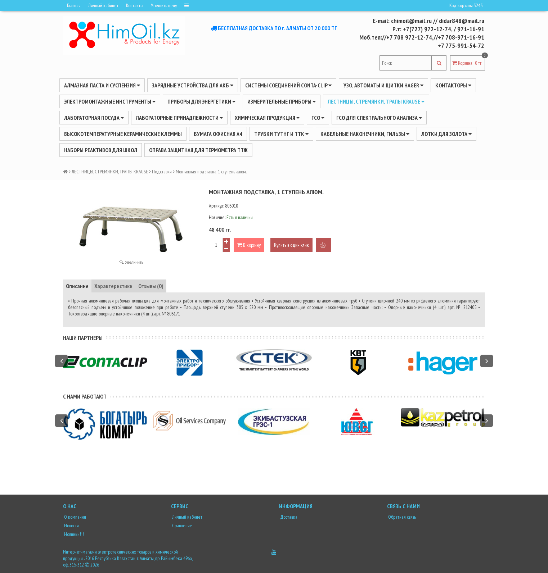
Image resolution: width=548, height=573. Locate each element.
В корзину (249, 245)
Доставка (288, 517)
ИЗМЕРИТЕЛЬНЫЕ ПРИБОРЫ (281, 101)
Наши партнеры (83, 337)
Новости (71, 525)
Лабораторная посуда (94, 117)
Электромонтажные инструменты (110, 101)
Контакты (134, 5)
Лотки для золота (446, 133)
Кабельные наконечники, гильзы (364, 133)
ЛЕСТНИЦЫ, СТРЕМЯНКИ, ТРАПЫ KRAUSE (376, 101)
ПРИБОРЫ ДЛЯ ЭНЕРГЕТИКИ (201, 101)
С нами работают (85, 396)
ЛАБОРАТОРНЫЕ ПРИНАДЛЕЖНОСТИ (179, 117)
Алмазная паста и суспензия (102, 85)
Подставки (162, 171)
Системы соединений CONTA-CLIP (288, 85)
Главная (74, 5)
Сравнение (181, 525)
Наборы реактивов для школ (100, 150)
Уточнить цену (164, 5)
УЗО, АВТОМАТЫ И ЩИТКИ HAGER (383, 85)
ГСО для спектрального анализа (379, 117)
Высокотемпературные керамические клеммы (123, 133)
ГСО (317, 117)
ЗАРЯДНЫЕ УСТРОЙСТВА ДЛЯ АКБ (192, 85)
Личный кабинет (103, 5)
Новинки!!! (73, 534)
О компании (74, 517)
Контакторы (453, 85)
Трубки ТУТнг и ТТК (281, 133)
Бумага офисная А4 (218, 133)
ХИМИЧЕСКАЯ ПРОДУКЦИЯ (267, 117)
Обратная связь (401, 517)
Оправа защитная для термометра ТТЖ (198, 150)
